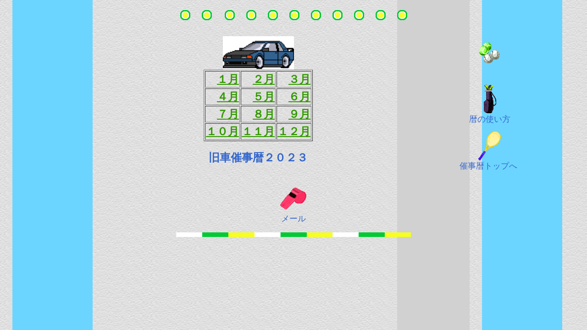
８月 (264, 114)
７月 (228, 114)
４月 (228, 97)
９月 (299, 114)
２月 (264, 79)
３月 (299, 79)
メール (293, 218)
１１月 (258, 132)
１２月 (293, 132)
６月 (299, 97)
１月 (228, 79)
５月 (264, 97)
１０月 (222, 132)
